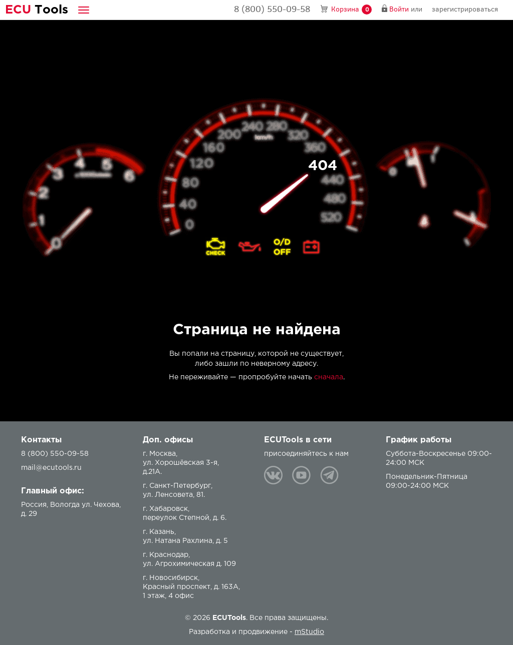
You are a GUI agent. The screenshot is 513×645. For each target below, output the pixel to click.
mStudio (309, 632)
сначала (328, 377)
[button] (83, 10)
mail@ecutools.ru (51, 468)
